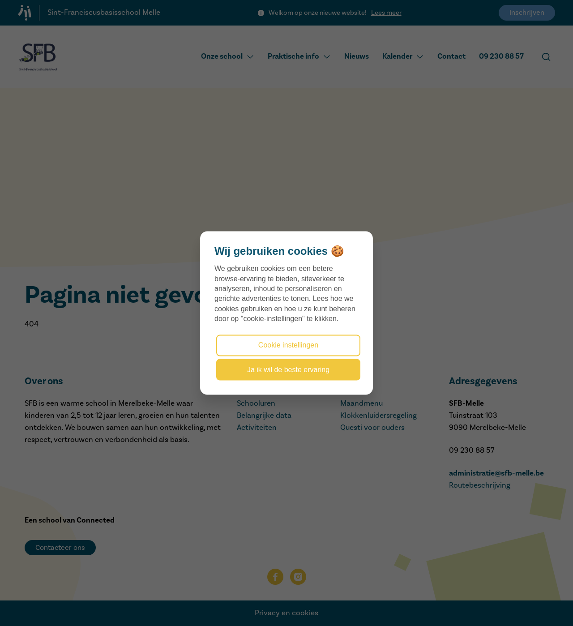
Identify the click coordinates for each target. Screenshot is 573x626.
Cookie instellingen (288, 345)
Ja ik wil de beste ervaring (288, 369)
